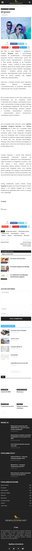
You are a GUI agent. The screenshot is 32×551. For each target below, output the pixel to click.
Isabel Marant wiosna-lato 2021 (19, 359)
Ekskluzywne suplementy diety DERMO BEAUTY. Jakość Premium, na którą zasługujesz (20, 423)
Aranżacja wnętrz (5, 496)
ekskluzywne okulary (23, 227)
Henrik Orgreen (15, 229)
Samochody (4, 501)
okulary (22, 229)
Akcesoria (12, 9)
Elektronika (4, 385)
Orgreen (4, 231)
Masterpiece (20, 388)
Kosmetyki (19, 400)
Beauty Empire (5, 238)
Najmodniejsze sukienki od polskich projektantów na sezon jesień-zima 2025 (21, 433)
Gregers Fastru (5, 229)
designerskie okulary (11, 227)
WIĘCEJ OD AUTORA (7, 250)
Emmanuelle (14, 351)
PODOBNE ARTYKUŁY (8, 247)
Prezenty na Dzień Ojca (17, 254)
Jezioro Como (15, 334)
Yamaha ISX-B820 (6, 388)
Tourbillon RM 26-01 (16, 343)
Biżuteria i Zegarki (21, 385)
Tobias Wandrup (18, 231)
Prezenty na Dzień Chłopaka (18, 326)
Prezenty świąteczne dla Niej (19, 263)
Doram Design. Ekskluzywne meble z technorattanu (25, 240)
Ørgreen (10, 231)
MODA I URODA (4, 9)
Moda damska (4, 400)
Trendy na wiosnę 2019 (7, 402)
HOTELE (3, 499)
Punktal (3, 199)
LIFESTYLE (3, 491)
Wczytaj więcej (16, 367)
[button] (29, 2)
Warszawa (26, 231)
